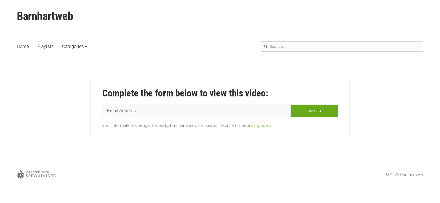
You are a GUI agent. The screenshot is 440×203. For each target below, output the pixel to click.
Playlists (46, 46)
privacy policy (259, 125)
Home (23, 46)
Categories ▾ (74, 46)
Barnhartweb (45, 16)
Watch (314, 111)
